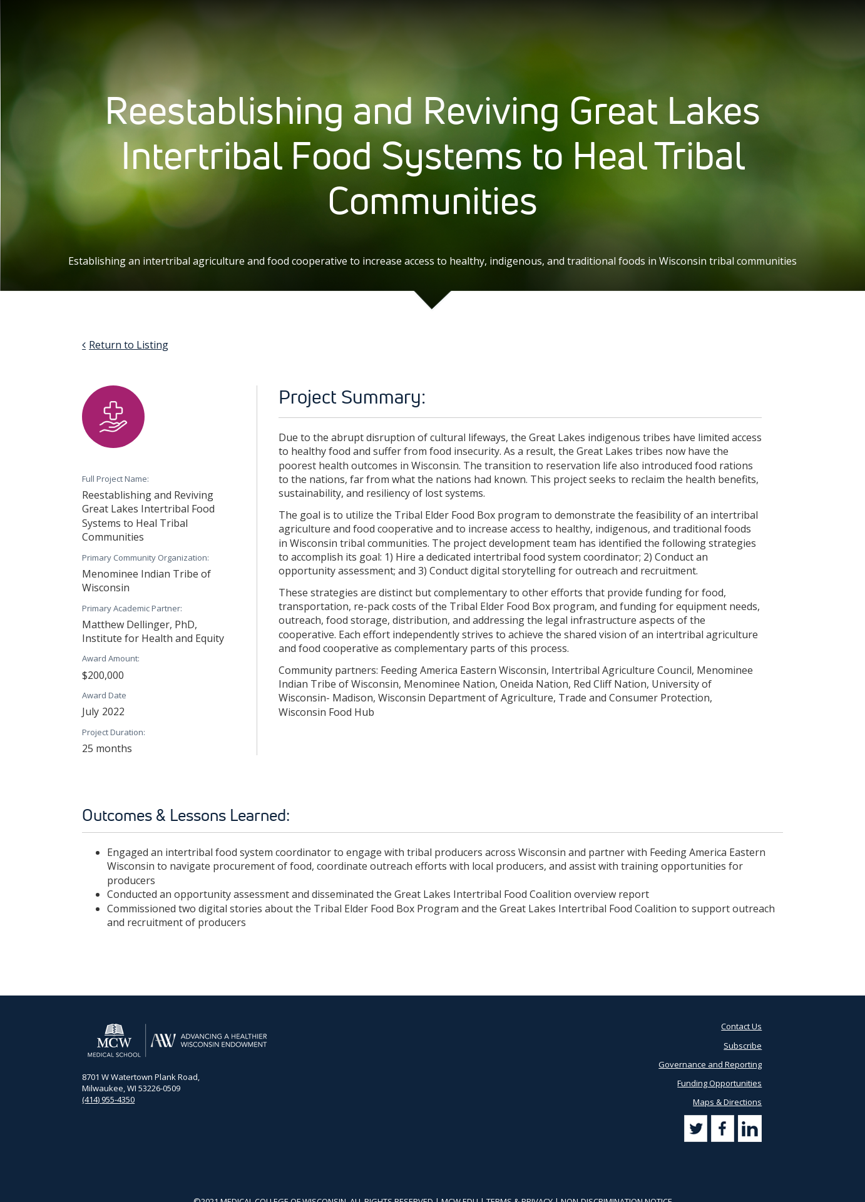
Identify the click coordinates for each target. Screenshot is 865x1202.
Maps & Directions (727, 1102)
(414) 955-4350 (108, 1099)
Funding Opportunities (719, 1083)
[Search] (770, 12)
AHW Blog (476, 12)
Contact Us (592, 12)
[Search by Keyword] (717, 13)
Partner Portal (533, 12)
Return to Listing (128, 345)
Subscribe (644, 12)
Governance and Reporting (710, 1064)
